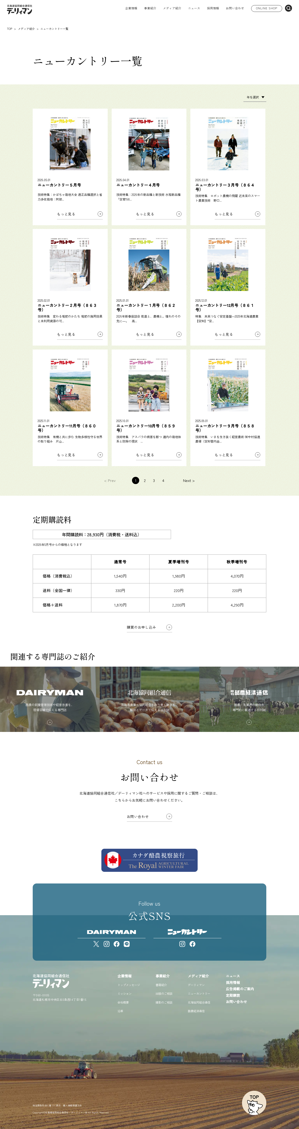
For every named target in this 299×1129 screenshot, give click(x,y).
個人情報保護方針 (72, 1105)
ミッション (124, 993)
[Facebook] (117, 944)
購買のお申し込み (141, 627)
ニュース (194, 8)
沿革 (120, 1011)
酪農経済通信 (196, 1011)
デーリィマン (196, 985)
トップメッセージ (128, 985)
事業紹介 (163, 975)
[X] (96, 944)
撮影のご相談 (164, 1002)
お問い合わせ (235, 8)
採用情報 (213, 8)
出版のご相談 (164, 993)
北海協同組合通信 (199, 1002)
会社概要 (123, 1002)
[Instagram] (106, 944)
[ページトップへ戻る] (254, 1103)
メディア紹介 (198, 975)
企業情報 (124, 975)
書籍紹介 (161, 985)
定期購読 (233, 995)
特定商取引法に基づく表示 (47, 1105)
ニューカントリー (199, 993)
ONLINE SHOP (266, 8)
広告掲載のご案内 (240, 988)
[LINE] (127, 944)
